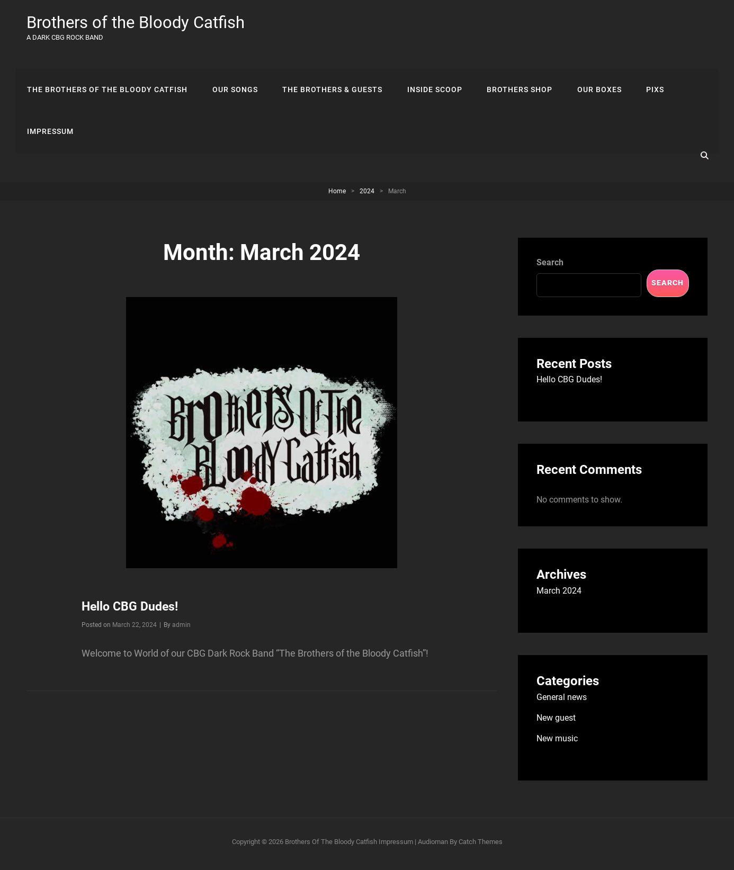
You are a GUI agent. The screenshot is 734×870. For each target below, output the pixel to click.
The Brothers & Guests (329, 71)
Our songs (233, 71)
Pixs (646, 71)
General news (561, 701)
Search (549, 267)
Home (337, 195)
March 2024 (558, 595)
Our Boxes (592, 71)
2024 (367, 195)
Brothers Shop (514, 71)
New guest (556, 722)
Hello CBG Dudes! (132, 610)
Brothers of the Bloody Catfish (139, 22)
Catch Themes (481, 846)
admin (181, 629)
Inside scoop (430, 71)
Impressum (49, 115)
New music (557, 743)
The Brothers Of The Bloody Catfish (106, 71)
